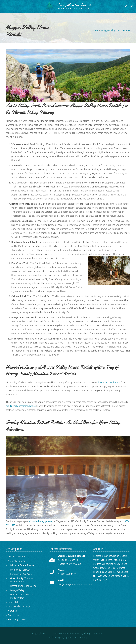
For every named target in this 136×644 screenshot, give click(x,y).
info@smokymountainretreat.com (75, 584)
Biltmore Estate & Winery (23, 565)
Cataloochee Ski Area (21, 574)
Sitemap (83, 637)
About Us (12, 611)
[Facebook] (126, 6)
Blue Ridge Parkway (20, 569)
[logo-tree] (50, 6)
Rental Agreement (17, 619)
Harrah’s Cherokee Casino (23, 586)
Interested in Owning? (19, 606)
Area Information (16, 561)
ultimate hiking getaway (41, 521)
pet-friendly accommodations (21, 406)
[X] (132, 6)
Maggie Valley (17, 590)
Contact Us (13, 615)
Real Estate (13, 602)
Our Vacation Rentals (18, 556)
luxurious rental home (109, 382)
